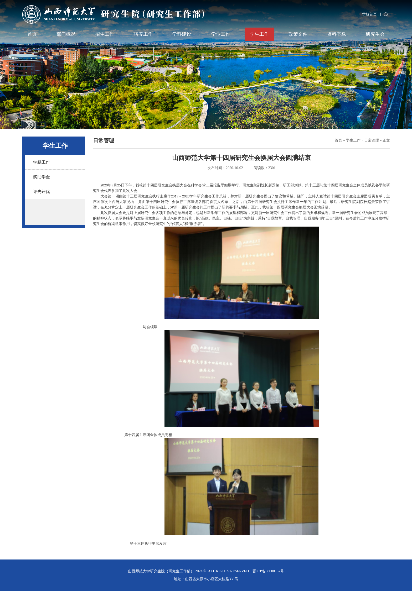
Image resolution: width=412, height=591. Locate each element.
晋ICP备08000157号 (268, 571)
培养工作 (143, 34)
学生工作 (259, 34)
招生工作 (104, 34)
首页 (32, 34)
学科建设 (181, 34)
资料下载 (336, 34)
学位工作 (220, 34)
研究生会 (375, 34)
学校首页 (369, 14)
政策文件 (298, 34)
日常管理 (371, 140)
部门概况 (65, 34)
